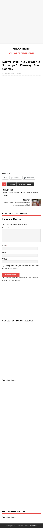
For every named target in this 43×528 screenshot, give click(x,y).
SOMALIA (11, 184)
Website (4, 259)
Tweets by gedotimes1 (9, 380)
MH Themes (33, 525)
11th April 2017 (9, 73)
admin (19, 73)
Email (4, 252)
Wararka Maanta (26, 184)
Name (4, 245)
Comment (5, 228)
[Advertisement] (21, 21)
